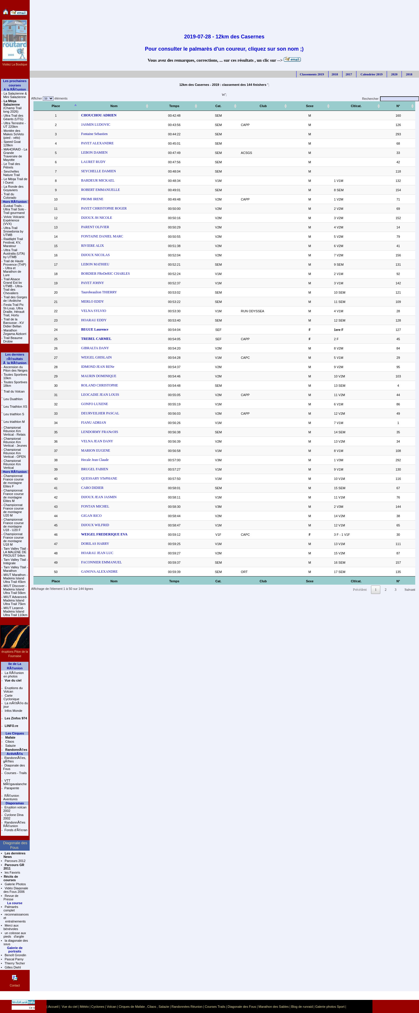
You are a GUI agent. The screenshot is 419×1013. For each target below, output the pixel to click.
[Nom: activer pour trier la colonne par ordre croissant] (127, 106)
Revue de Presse (10, 897)
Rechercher (390, 98)
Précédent (360, 590)
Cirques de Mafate (132, 1006)
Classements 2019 (312, 74)
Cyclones (97, 1006)
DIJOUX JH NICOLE (87, 218)
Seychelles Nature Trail (11, 173)
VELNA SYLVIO (84, 311)
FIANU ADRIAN (84, 423)
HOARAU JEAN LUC (88, 553)
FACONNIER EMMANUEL (92, 562)
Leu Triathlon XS (15, 406)
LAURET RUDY (84, 162)
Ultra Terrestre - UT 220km (14, 124)
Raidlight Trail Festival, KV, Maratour (13, 242)
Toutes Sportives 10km (15, 376)
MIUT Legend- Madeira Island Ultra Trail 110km (15, 611)
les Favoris (12, 872)
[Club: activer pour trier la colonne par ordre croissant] (281, 106)
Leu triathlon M (14, 421)
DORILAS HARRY (86, 544)
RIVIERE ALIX (83, 246)
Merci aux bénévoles (11, 927)
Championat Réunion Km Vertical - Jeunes (15, 442)
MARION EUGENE (86, 450)
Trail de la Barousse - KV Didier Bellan (13, 322)
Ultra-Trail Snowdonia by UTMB (13, 231)
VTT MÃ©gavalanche (15, 782)
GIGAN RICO (82, 516)
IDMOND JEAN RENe (88, 367)
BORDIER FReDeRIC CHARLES (96, 274)
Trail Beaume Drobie (12, 339)
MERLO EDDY (83, 301)
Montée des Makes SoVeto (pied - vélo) (13, 134)
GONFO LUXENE (85, 404)
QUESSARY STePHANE (90, 478)
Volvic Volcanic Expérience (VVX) (14, 220)
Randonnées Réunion (186, 1006)
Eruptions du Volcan (13, 689)
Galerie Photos (15, 884)
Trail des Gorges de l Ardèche (15, 298)
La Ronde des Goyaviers (13, 188)
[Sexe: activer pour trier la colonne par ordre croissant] (324, 106)
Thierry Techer (14, 963)
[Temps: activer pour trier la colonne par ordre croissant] (203, 106)
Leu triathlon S (13, 414)
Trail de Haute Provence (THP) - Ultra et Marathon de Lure (14, 268)
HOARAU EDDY (84, 320)
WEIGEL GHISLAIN (87, 357)
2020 (393, 74)
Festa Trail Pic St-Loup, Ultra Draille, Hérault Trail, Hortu (13, 310)
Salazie (10, 745)
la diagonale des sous (15, 942)
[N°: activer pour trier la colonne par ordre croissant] (402, 106)
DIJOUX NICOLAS (86, 255)
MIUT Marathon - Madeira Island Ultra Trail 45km (15, 578)
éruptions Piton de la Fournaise (14, 652)
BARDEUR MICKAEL (88, 180)
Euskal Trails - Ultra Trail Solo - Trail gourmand (14, 209)
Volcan (111, 1006)
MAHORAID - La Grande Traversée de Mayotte (15, 155)
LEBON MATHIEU (86, 264)
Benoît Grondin (15, 955)
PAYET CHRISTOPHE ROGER (94, 208)
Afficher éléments (49, 98)
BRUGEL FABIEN (85, 469)
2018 (335, 74)
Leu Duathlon (12, 399)
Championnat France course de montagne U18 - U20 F (13, 525)
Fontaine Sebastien (85, 134)
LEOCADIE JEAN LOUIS (91, 395)
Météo (84, 1006)
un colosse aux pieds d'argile (14, 934)
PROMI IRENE (83, 199)
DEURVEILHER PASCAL (91, 413)
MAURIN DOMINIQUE (89, 376)
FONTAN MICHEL (86, 506)
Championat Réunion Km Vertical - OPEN (14, 453)
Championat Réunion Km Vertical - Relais (14, 431)
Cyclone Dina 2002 (13, 816)
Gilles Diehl (12, 967)
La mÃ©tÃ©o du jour (15, 704)
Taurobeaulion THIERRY (89, 292)
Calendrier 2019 (371, 74)
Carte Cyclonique (11, 697)
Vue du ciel (69, 1006)
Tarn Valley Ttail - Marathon (15, 568)
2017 (349, 74)
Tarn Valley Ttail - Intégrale (15, 561)
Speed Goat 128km (12, 143)
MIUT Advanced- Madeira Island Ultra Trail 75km (15, 600)
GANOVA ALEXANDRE (90, 572)
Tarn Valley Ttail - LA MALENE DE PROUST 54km (15, 552)
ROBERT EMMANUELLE (91, 190)
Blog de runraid (302, 1006)
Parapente (11, 788)
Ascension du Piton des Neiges (15, 368)
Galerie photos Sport (330, 1006)
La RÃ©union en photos (13, 674)
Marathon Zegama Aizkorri (14, 332)
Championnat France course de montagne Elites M (13, 496)
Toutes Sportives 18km (15, 383)
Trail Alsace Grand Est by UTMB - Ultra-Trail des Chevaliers (13, 286)
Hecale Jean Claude (85, 460)
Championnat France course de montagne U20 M (13, 510)
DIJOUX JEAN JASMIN (89, 497)
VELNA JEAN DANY (88, 441)
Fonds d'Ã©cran (15, 830)
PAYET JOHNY (83, 283)
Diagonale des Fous (14, 767)
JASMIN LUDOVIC (86, 125)
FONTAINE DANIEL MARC (93, 236)
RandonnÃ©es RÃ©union (14, 824)
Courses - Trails (15, 773)
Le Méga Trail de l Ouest (15, 180)
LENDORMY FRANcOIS (90, 432)
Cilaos (9, 741)
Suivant (409, 590)
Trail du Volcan (13, 391)
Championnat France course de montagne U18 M (13, 539)
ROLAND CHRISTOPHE (90, 385)
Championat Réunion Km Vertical (12, 464)
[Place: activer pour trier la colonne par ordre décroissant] (51, 106)
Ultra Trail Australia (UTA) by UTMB (14, 253)
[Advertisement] (224, 13)
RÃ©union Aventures (11, 797)
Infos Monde (13, 710)
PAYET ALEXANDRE (88, 143)
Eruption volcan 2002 (14, 809)
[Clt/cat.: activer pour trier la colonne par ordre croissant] (365, 106)
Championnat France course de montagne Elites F (13, 481)
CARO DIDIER (83, 488)
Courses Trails (215, 1006)
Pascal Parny (14, 959)
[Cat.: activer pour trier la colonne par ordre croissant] (238, 106)
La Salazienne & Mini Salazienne (15, 95)
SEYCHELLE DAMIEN (89, 171)
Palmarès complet (10, 908)
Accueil (53, 1006)
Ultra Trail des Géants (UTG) (13, 117)
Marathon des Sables (273, 1006)
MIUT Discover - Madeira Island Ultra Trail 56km (14, 589)
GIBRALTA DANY (86, 348)
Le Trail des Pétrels (11, 165)
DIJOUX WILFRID (86, 525)
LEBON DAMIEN (85, 152)
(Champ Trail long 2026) (12, 106)
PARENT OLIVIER (86, 227)
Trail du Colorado (9, 195)
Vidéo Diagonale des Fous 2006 (15, 889)
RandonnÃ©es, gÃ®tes (14, 759)
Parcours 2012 (15, 861)
